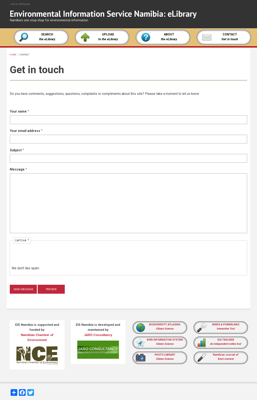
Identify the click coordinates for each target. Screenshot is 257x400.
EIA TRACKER (225, 339)
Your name (18, 111)
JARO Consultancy (98, 335)
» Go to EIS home (20, 4)
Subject (16, 150)
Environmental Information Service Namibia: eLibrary (103, 13)
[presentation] (43, 258)
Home (13, 55)
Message (17, 169)
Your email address (25, 131)
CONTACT (230, 34)
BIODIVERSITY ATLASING (164, 324)
